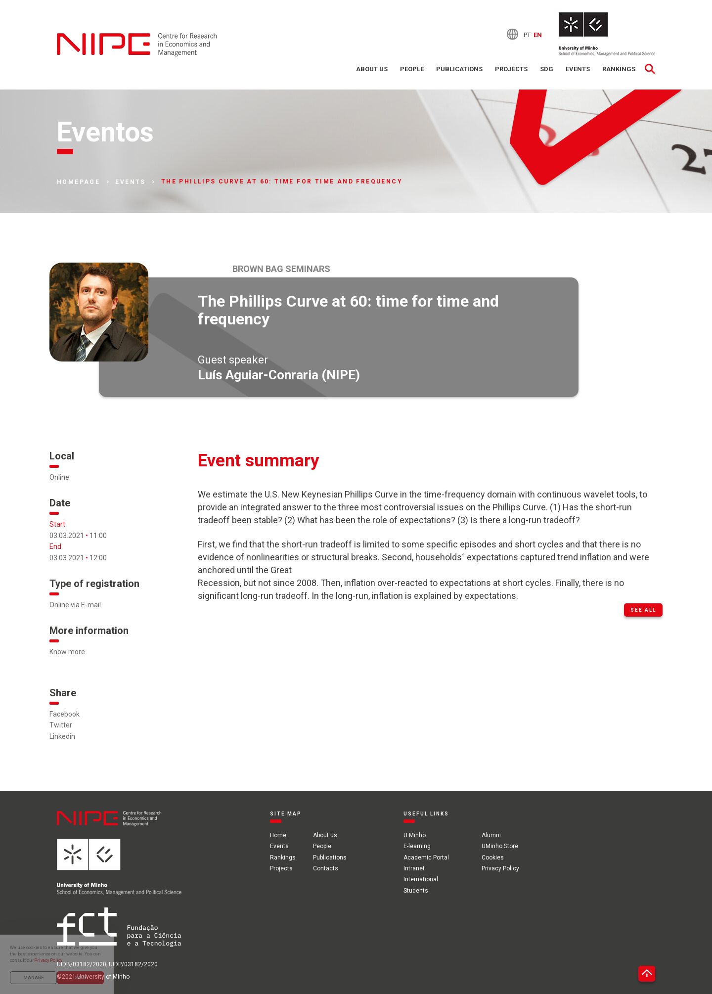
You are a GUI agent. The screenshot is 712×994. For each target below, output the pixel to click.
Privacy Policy (500, 868)
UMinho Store (500, 846)
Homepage (78, 182)
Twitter (60, 725)
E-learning (417, 846)
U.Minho (414, 835)
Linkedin (62, 736)
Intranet (414, 868)
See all (643, 610)
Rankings (618, 69)
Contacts (325, 868)
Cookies (493, 857)
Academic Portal (426, 857)
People (412, 69)
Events (578, 69)
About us (372, 69)
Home (278, 835)
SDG (546, 69)
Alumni (491, 835)
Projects (511, 69)
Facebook (64, 714)
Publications (459, 69)
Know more (67, 652)
